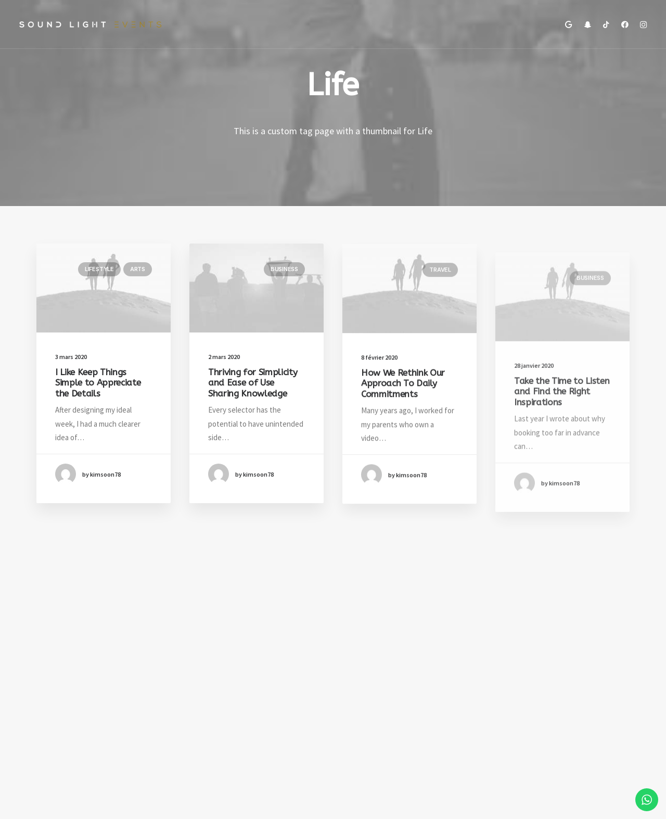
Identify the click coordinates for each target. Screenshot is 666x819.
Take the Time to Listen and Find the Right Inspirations (561, 426)
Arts (137, 269)
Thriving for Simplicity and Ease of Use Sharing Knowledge (252, 384)
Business (284, 270)
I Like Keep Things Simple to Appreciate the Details (97, 383)
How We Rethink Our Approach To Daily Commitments (403, 395)
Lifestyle (99, 269)
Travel (440, 281)
